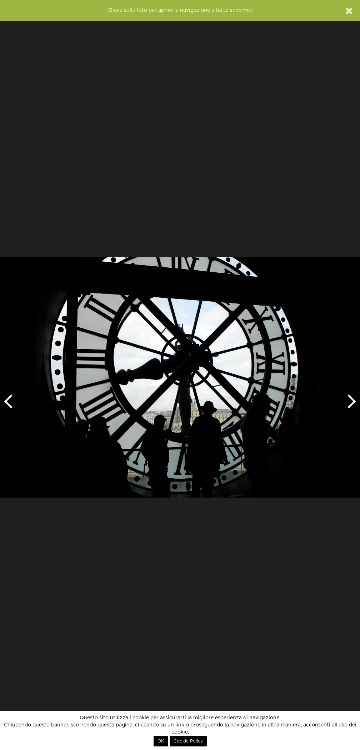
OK (161, 741)
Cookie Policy (188, 741)
